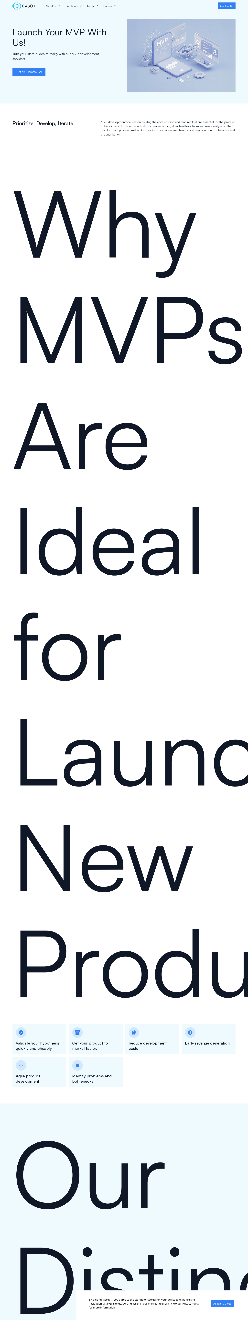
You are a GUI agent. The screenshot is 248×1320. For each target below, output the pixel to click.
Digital (90, 6)
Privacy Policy (190, 1303)
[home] (23, 6)
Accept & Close (222, 1303)
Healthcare (71, 6)
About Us (51, 6)
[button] (53, 6)
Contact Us (226, 6)
